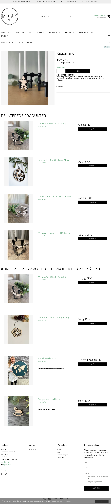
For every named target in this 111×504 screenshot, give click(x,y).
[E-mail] (96, 468)
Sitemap (3, 470)
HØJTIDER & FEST (54, 32)
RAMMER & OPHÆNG (86, 32)
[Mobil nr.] (96, 473)
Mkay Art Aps (33, 449)
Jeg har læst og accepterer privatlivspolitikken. (95, 482)
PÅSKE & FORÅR (6, 32)
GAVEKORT (4, 36)
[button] (105, 47)
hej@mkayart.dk (8, 465)
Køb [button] (78, 71)
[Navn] (96, 462)
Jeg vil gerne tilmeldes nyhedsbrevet (97, 478)
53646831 (5, 462)
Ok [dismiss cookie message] (101, 501)
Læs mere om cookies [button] (64, 501)
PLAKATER (40, 32)
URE (30, 32)
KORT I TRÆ (20, 32)
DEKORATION (69, 32)
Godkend (96, 488)
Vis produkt (92, 129)
